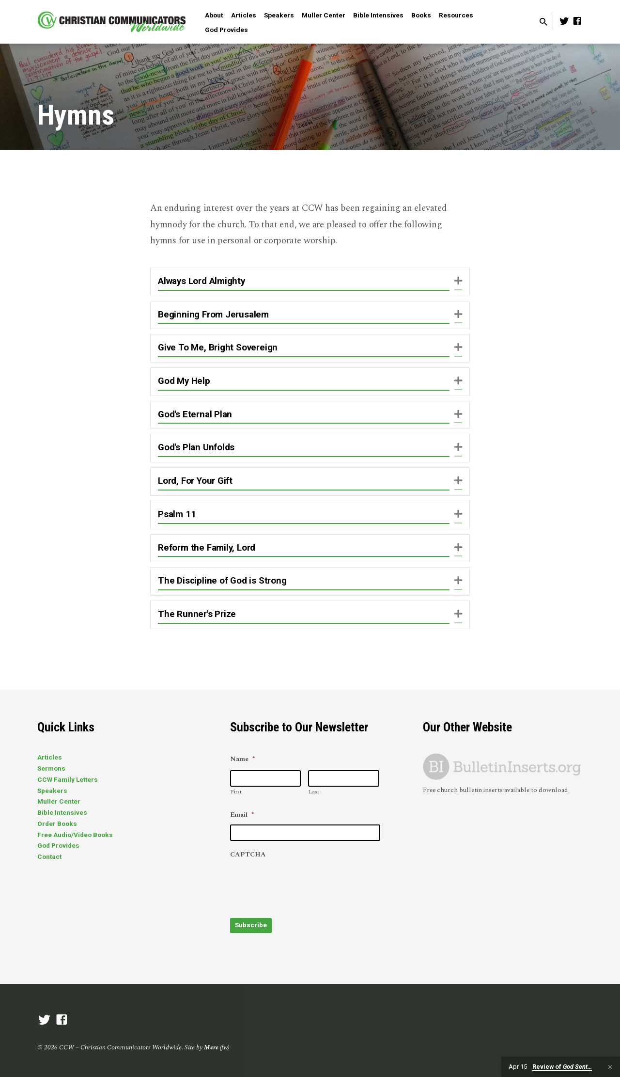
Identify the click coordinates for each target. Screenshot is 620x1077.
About (214, 15)
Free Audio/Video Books (75, 835)
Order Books (57, 823)
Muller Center (323, 15)
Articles (243, 15)
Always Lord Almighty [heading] (201, 281)
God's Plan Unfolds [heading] (196, 447)
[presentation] (303, 884)
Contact (49, 856)
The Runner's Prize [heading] (197, 614)
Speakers (279, 15)
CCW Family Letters (67, 779)
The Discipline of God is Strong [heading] (222, 580)
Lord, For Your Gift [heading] (195, 480)
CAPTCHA (248, 855)
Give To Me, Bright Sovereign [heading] (218, 347)
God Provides (226, 29)
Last (314, 792)
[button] (458, 281)
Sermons (51, 768)
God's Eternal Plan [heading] (195, 414)
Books (421, 15)
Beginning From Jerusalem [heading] (213, 314)
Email (242, 815)
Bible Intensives (378, 15)
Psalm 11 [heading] (177, 514)
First (236, 792)
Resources (456, 15)
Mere (211, 1045)
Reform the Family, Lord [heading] (206, 547)
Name (242, 759)
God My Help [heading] (184, 381)
